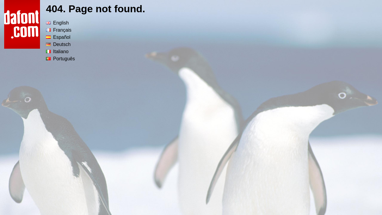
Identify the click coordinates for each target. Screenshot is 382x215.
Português (60, 58)
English (57, 22)
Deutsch (58, 44)
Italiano (57, 51)
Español (58, 37)
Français (58, 30)
